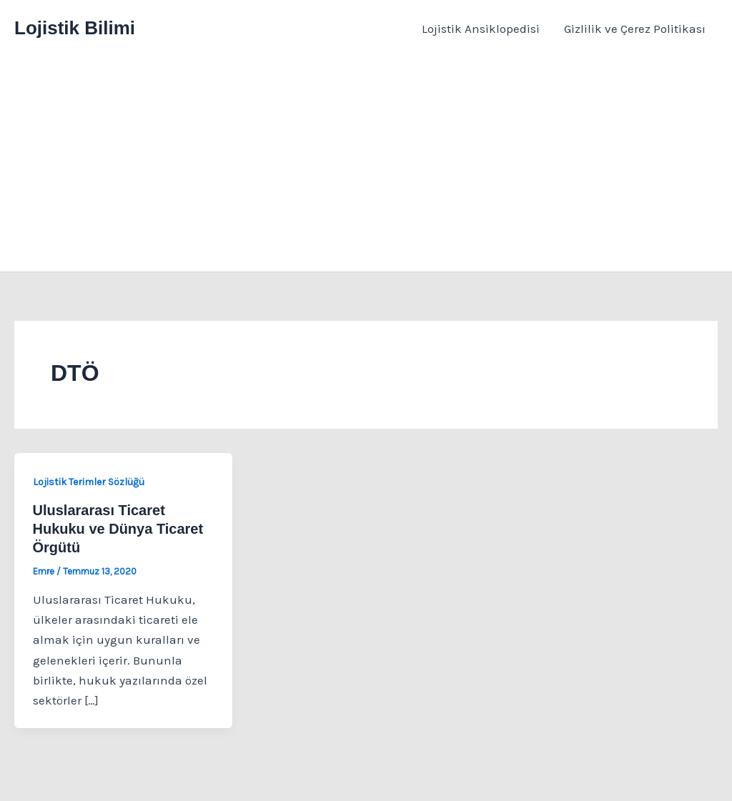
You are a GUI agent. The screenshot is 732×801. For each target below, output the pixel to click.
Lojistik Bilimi (74, 28)
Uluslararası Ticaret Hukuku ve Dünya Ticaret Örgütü (118, 528)
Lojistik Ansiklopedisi (481, 28)
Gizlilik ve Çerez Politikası (635, 28)
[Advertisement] (366, 164)
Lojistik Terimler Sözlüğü (88, 482)
